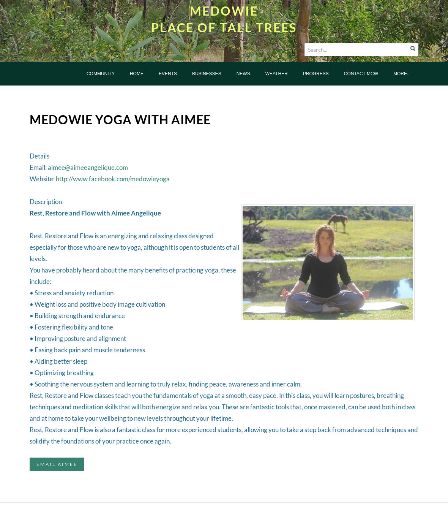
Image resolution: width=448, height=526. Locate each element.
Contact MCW (361, 73)
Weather (276, 73)
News (243, 73)
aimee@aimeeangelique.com (88, 167)
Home (137, 73)
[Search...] (361, 49)
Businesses (206, 73)
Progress (316, 73)
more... (402, 73)
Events (168, 73)
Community (101, 73)
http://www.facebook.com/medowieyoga (113, 179)
